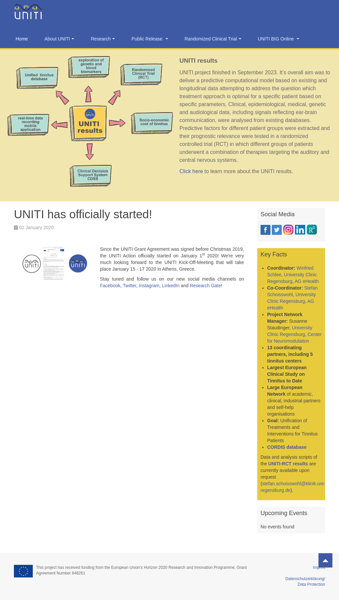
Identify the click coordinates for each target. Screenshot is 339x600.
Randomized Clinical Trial (213, 38)
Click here (191, 171)
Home (22, 38)
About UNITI (59, 38)
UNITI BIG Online (279, 38)
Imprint (319, 567)
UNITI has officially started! (83, 214)
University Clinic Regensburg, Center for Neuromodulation (294, 334)
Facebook (110, 285)
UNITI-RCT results (288, 463)
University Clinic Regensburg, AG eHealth (291, 301)
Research (103, 38)
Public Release (149, 38)
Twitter (129, 285)
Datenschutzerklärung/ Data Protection (305, 579)
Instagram (149, 285)
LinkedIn (170, 285)
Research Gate (205, 285)
